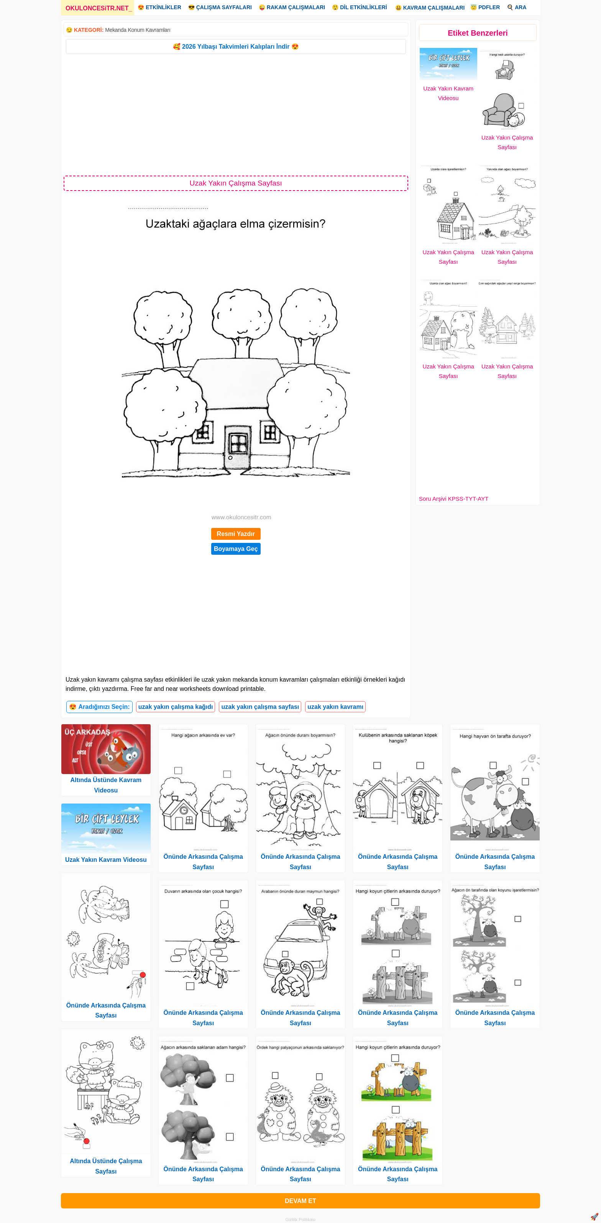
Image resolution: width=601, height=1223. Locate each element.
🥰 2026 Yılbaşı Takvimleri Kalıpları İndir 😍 (236, 46)
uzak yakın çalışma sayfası (260, 707)
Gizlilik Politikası (301, 1219)
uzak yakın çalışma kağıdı (175, 707)
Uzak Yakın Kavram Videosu (106, 859)
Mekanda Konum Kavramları (137, 30)
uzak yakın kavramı (335, 707)
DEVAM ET (300, 1201)
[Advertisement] (236, 114)
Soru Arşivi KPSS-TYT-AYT (453, 498)
